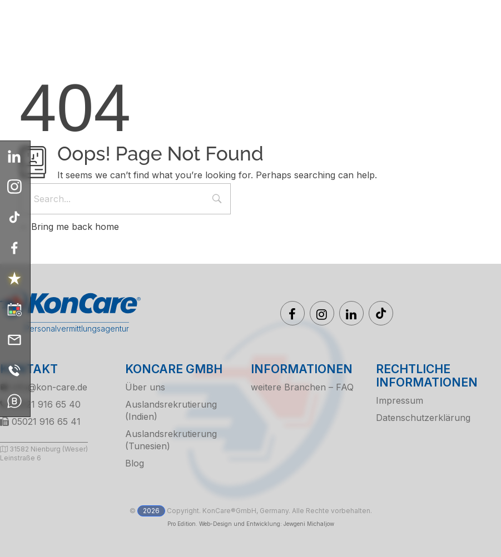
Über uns (145, 387)
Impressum (399, 400)
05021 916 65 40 (40, 404)
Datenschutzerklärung (423, 417)
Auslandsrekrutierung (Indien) (171, 410)
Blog (134, 463)
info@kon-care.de (43, 387)
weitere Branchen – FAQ (302, 387)
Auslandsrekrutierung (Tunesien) (171, 439)
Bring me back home (69, 226)
